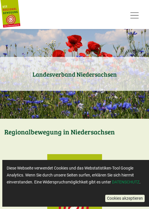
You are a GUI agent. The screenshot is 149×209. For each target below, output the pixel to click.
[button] (125, 198)
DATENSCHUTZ (125, 182)
